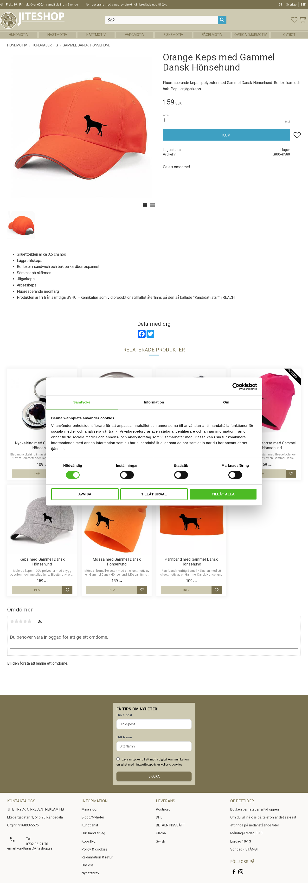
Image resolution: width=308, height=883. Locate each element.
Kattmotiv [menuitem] (96, 35)
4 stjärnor (25, 621)
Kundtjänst (90, 825)
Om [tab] (226, 402)
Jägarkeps (26, 279)
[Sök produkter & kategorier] (161, 20)
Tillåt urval (154, 494)
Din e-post (124, 715)
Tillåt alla (223, 494)
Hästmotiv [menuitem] (57, 35)
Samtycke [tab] (81, 402)
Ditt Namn (124, 737)
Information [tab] (154, 402)
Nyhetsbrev (90, 873)
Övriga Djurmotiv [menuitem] (250, 35)
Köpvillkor (89, 841)
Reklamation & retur (97, 857)
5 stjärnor (29, 621)
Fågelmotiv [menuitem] (212, 35)
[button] (294, 20)
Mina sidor (90, 809)
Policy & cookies (94, 849)
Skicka (154, 776)
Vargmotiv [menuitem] (134, 35)
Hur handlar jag (93, 833)
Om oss (88, 865)
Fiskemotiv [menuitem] (173, 35)
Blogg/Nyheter (93, 817)
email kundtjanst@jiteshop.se (29, 848)
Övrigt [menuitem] (289, 35)
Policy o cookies (171, 764)
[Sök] (222, 20)
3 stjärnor (21, 621)
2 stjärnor (16, 621)
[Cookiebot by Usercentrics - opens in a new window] (236, 386)
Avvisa (84, 494)
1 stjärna (12, 621)
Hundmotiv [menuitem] (18, 35)
